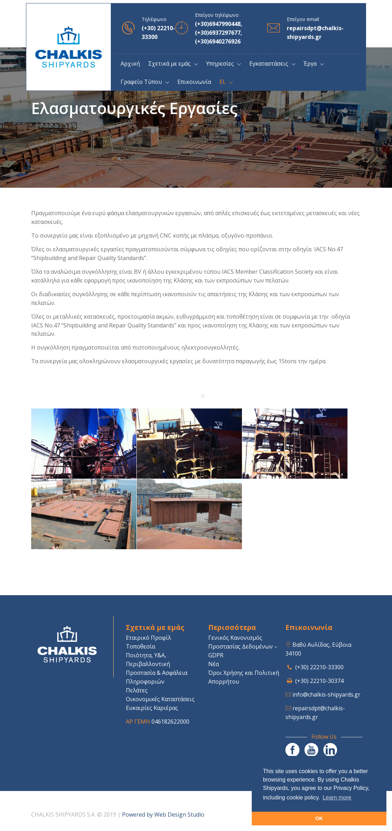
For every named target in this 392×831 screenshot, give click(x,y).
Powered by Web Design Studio (163, 814)
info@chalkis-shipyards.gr (326, 694)
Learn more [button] (337, 797)
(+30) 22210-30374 (319, 681)
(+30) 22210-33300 (319, 667)
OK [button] (319, 818)
